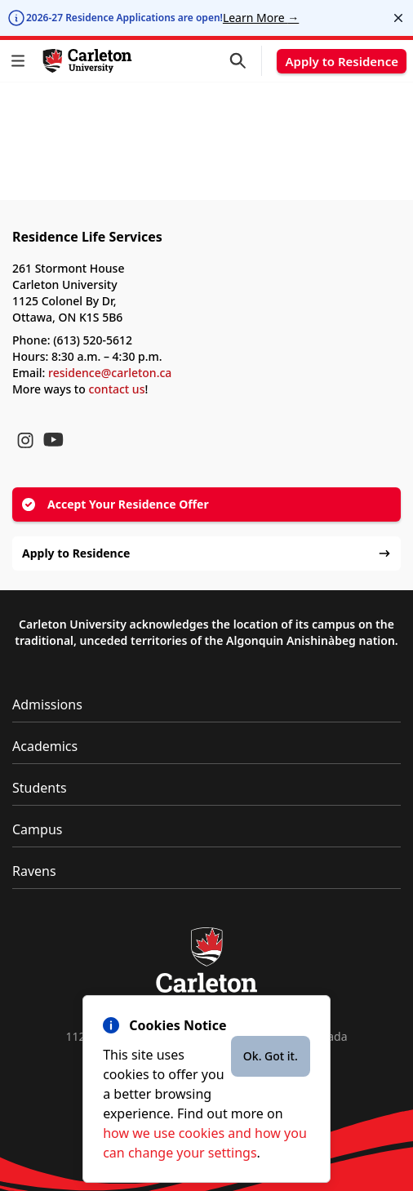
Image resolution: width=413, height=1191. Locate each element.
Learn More (261, 17)
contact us (116, 389)
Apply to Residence (341, 61)
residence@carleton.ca (109, 372)
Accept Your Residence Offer (115, 504)
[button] (21, 61)
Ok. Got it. (270, 1056)
